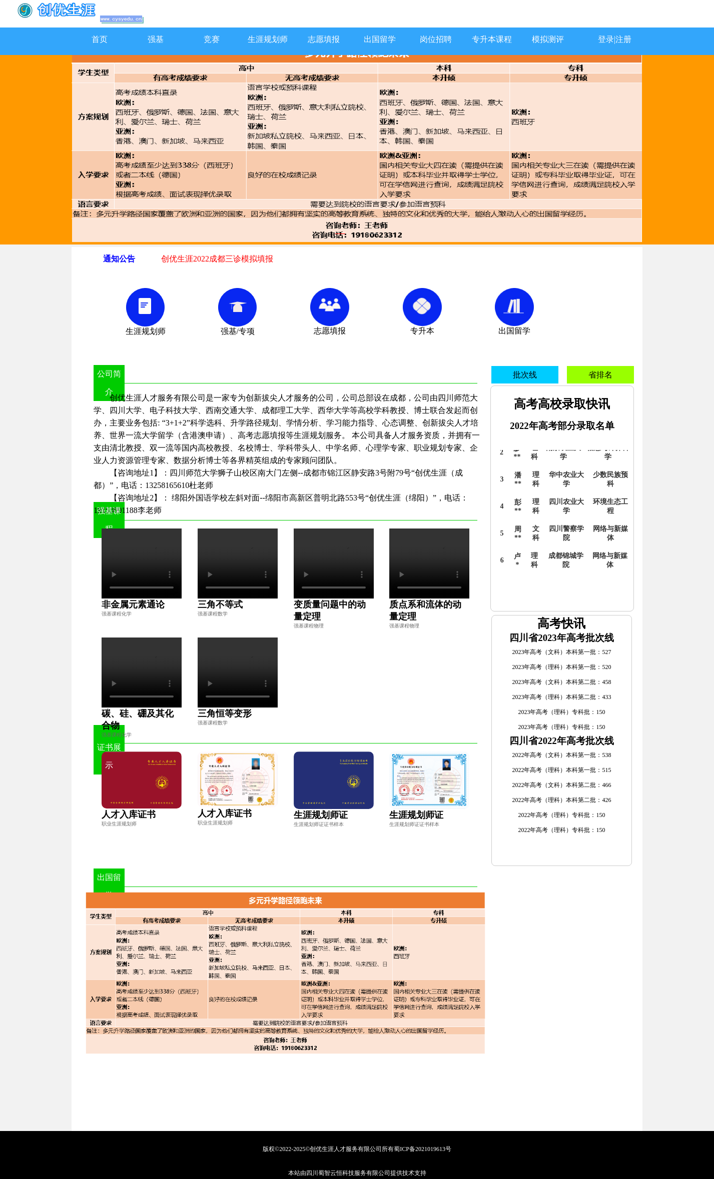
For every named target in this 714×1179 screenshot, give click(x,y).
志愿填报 (324, 39)
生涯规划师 (268, 39)
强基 (156, 39)
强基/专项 (238, 331)
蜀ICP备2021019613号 (422, 1149)
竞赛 (212, 39)
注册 (623, 39)
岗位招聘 (436, 39)
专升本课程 (492, 39)
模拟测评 (548, 39)
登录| (606, 39)
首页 (100, 39)
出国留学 (380, 39)
